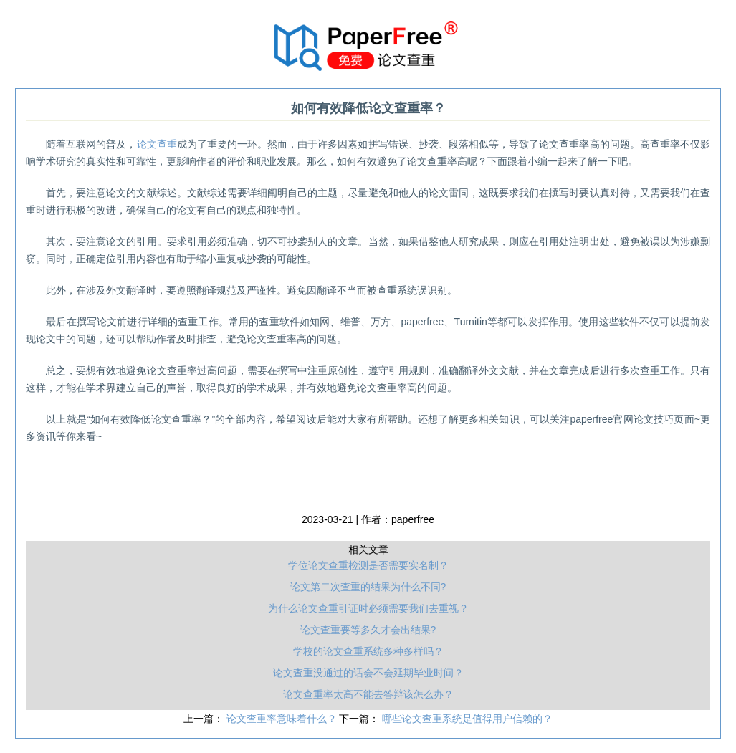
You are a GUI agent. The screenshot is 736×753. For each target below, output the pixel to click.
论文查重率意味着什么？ (283, 718)
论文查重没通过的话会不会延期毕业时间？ (368, 672)
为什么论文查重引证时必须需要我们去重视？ (368, 608)
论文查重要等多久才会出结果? (368, 630)
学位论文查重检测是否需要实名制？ (368, 565)
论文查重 (157, 144)
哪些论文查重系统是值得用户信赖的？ (467, 718)
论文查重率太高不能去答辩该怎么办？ (368, 694)
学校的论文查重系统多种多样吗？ (368, 651)
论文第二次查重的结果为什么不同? (368, 587)
